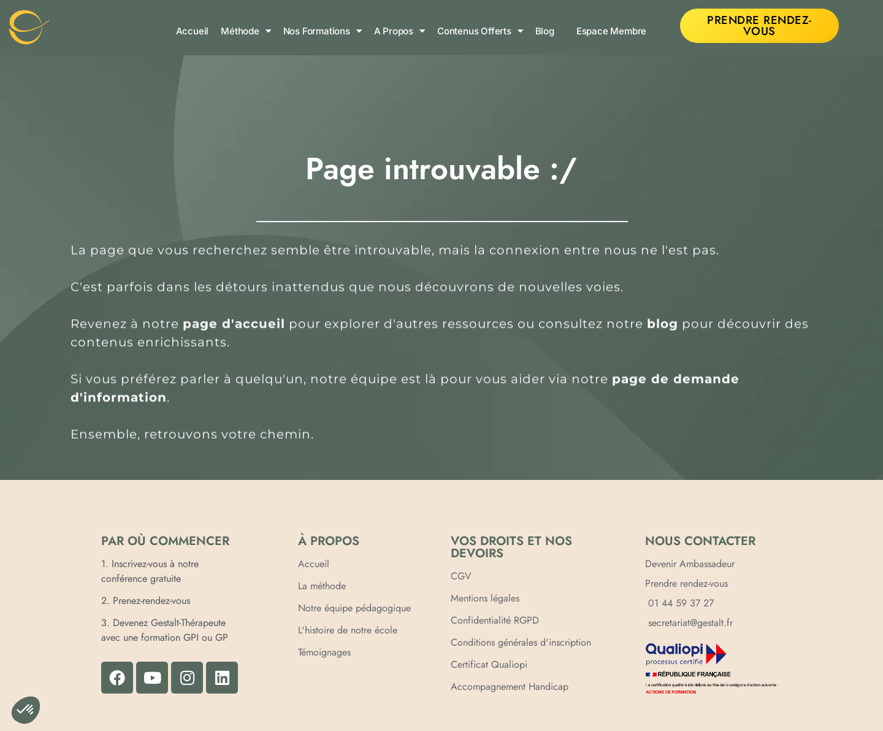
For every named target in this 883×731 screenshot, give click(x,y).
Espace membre (611, 31)
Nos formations (322, 31)
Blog (544, 31)
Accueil (192, 31)
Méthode (245, 31)
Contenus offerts (480, 31)
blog (662, 326)
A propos (399, 31)
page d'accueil (234, 326)
